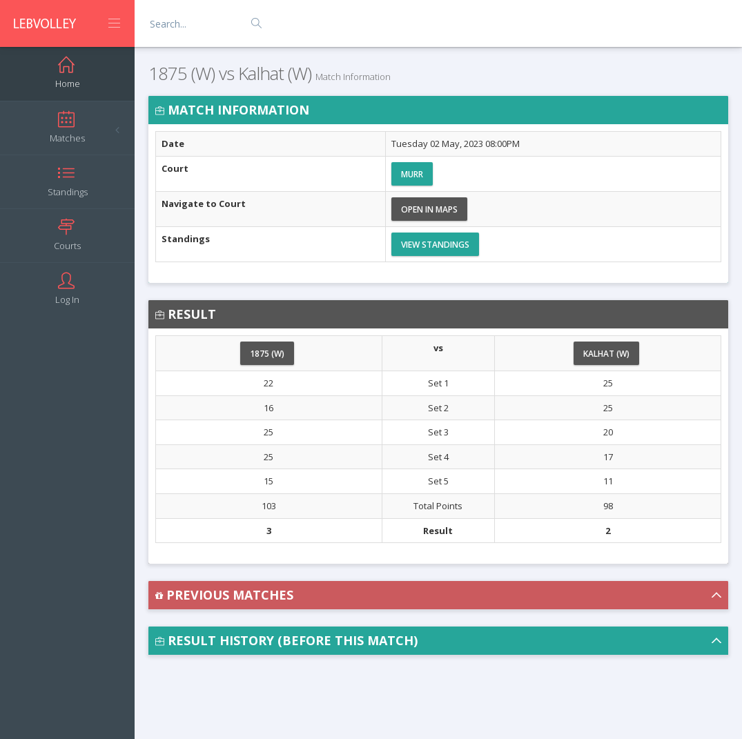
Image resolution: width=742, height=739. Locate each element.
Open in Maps (429, 209)
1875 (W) (267, 353)
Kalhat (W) (606, 353)
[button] (438, 595)
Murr (412, 174)
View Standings (435, 244)
